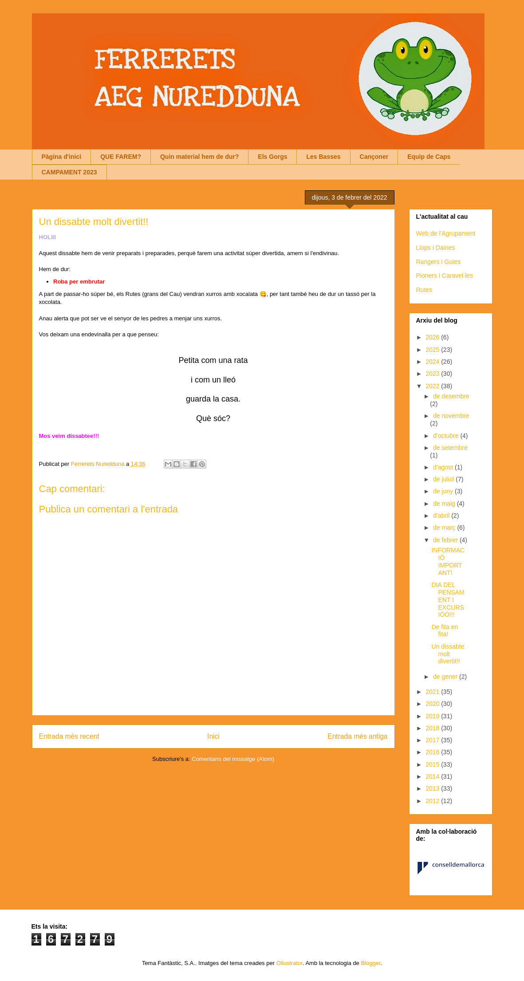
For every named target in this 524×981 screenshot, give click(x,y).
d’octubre (446, 435)
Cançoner (374, 156)
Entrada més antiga (357, 736)
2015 (433, 764)
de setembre (450, 447)
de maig (445, 503)
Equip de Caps (428, 156)
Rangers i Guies (438, 261)
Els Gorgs (272, 156)
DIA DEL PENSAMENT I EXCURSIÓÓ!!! (447, 599)
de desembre (451, 396)
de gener (446, 676)
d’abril (442, 515)
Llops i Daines (435, 247)
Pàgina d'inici (62, 156)
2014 (433, 776)
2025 (433, 349)
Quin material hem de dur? (199, 156)
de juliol (444, 479)
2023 (433, 373)
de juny (444, 491)
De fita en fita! (444, 630)
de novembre (451, 415)
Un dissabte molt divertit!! (447, 654)
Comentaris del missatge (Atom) (233, 759)
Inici (213, 736)
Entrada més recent (69, 736)
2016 (433, 752)
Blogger (370, 963)
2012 (433, 800)
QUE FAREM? (120, 156)
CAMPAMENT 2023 (69, 172)
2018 (433, 728)
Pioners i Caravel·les (444, 275)
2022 (433, 386)
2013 (433, 788)
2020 (433, 703)
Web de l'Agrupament (446, 233)
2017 (433, 740)
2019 (433, 716)
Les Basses (323, 156)
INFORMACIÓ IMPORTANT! (448, 561)
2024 (433, 361)
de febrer (446, 540)
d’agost (444, 467)
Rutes (424, 289)
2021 (433, 691)
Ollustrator (289, 963)
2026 (433, 337)
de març (445, 527)
